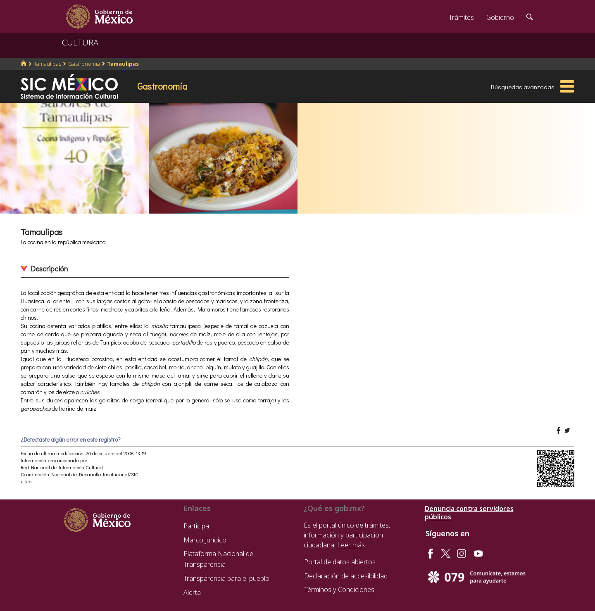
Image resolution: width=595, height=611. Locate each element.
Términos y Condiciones (339, 589)
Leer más (351, 544)
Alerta (192, 592)
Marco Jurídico (204, 539)
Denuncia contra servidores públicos (469, 512)
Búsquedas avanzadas (523, 87)
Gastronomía (84, 63)
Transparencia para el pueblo (226, 578)
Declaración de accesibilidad (346, 575)
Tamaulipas (47, 63)
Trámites (461, 17)
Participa (196, 525)
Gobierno (500, 17)
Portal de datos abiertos (340, 561)
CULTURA (80, 42)
